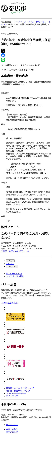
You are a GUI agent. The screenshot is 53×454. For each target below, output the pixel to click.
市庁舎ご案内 (12, 425)
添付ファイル (10, 227)
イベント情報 (34, 22)
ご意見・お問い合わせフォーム (15, 251)
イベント (10, 264)
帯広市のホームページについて (20, 388)
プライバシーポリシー (16, 393)
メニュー (10, 261)
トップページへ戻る (15, 276)
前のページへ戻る (14, 273)
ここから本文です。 (10, 34)
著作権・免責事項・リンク (18, 391)
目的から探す (12, 266)
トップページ (20, 22)
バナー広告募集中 (10, 303)
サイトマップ (12, 396)
